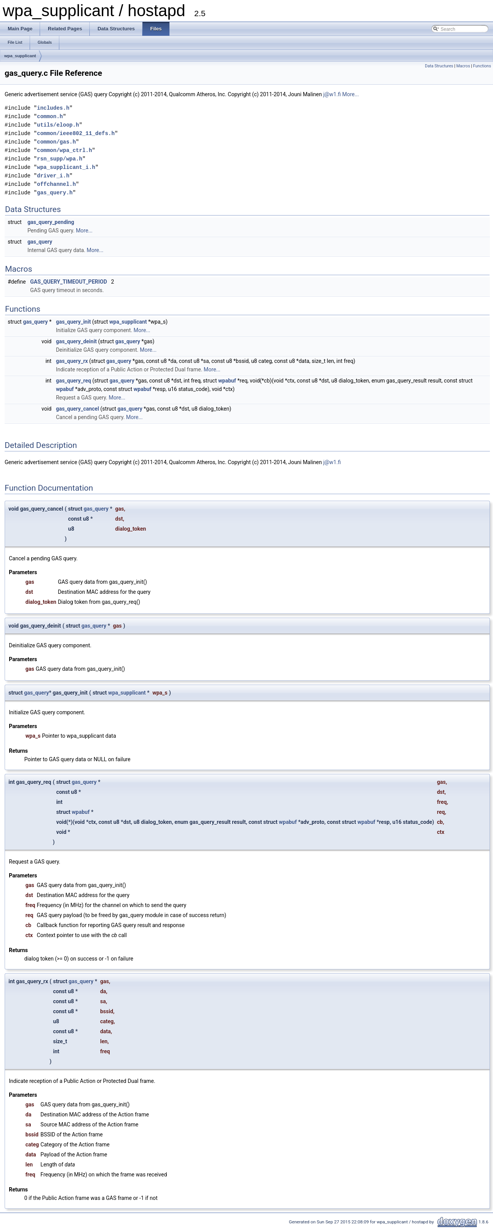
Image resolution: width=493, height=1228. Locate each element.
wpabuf (227, 381)
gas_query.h (54, 192)
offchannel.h (56, 184)
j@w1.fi (332, 94)
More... (350, 94)
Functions (482, 66)
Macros (463, 66)
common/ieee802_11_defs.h (76, 133)
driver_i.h (53, 175)
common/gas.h (56, 141)
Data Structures (439, 66)
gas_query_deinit (76, 341)
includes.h (53, 108)
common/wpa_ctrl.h (64, 150)
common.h (50, 116)
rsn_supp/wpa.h (59, 158)
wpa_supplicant (20, 55)
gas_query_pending (50, 222)
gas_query (39, 242)
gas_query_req (73, 381)
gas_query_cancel (77, 409)
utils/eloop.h (58, 125)
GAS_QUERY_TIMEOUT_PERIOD (68, 282)
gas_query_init (73, 322)
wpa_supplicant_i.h (66, 167)
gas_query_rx (72, 361)
